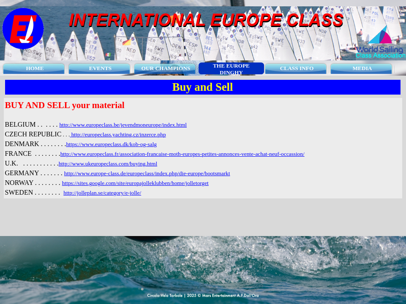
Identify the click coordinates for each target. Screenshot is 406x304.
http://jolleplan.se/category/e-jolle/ (102, 193)
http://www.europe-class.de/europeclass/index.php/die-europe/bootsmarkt (147, 173)
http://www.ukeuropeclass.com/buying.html (108, 163)
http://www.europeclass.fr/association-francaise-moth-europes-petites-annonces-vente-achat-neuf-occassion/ (182, 154)
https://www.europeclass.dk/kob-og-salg (111, 144)
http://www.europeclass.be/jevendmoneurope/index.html (123, 125)
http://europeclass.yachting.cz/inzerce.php (118, 134)
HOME (35, 68)
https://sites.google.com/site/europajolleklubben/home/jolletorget (135, 183)
